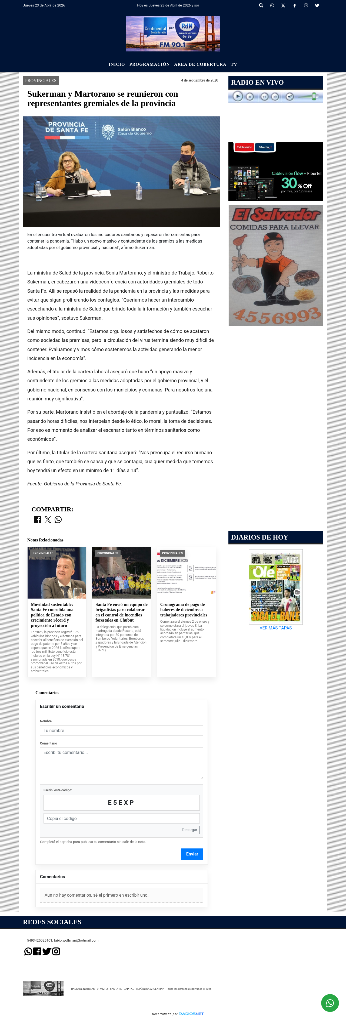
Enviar (192, 854)
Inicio (117, 64)
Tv (234, 64)
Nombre (46, 721)
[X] (283, 6)
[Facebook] (295, 6)
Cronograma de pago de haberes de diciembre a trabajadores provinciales (183, 609)
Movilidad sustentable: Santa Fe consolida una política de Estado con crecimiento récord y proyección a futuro (52, 615)
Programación (149, 64)
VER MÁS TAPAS (276, 628)
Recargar (189, 830)
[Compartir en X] (48, 520)
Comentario (48, 743)
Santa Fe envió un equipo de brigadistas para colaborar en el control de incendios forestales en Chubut (121, 612)
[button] (261, 6)
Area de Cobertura (200, 64)
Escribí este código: (58, 790)
